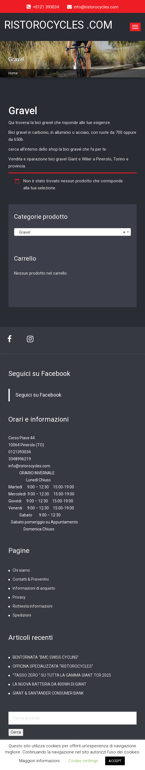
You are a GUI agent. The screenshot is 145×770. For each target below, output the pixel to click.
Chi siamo (21, 570)
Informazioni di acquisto (34, 588)
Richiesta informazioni (32, 606)
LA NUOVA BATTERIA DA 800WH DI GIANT (49, 684)
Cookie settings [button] (83, 760)
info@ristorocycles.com (29, 466)
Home (13, 73)
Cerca (16, 732)
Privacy (19, 597)
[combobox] (72, 232)
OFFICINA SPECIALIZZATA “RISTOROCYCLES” (53, 666)
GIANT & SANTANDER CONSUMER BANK (48, 693)
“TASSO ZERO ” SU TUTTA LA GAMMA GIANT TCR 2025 (62, 675)
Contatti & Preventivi (31, 579)
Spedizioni (22, 615)
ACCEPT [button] (115, 761)
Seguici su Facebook (39, 374)
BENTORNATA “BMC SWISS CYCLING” (46, 657)
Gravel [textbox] (71, 232)
